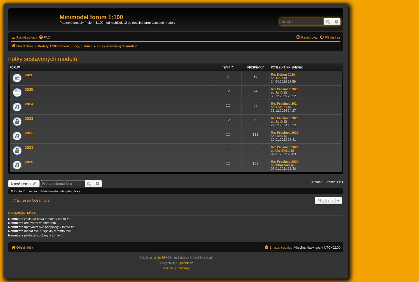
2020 (29, 162)
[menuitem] (44, 37)
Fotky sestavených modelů (42, 59)
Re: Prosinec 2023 (285, 118)
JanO (279, 78)
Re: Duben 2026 (283, 74)
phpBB (161, 257)
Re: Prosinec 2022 (285, 132)
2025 (29, 89)
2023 (29, 118)
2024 (29, 104)
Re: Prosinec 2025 (285, 89)
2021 (29, 147)
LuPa (279, 136)
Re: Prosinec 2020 (285, 161)
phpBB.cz (186, 263)
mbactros (282, 165)
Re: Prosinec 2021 (285, 147)
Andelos (281, 107)
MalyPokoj (282, 150)
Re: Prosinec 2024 (285, 103)
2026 (29, 75)
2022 (29, 133)
